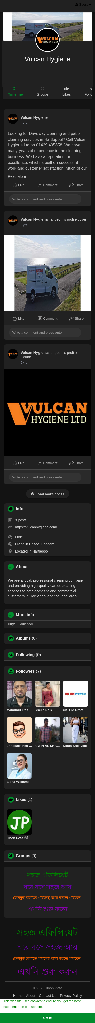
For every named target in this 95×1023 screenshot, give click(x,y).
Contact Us (47, 996)
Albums (23, 638)
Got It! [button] (47, 1017)
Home (17, 996)
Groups (23, 856)
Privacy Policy (71, 996)
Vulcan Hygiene (47, 59)
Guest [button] (83, 4)
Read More (17, 176)
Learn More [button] (52, 1006)
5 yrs (24, 123)
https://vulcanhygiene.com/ (36, 527)
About (30, 996)
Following (25, 655)
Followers (25, 671)
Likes (21, 800)
